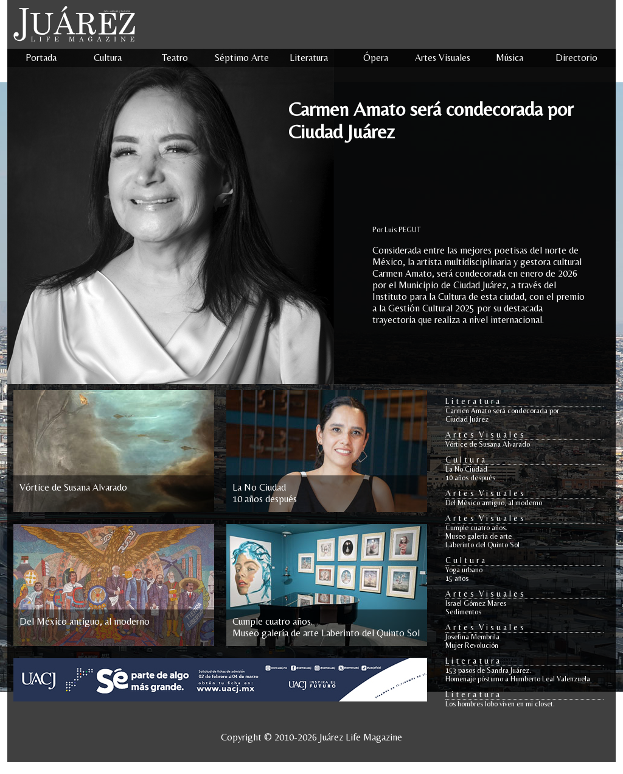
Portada (41, 57)
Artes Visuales (442, 57)
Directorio (576, 57)
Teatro (175, 57)
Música (509, 57)
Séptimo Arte (242, 57)
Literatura (309, 57)
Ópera (375, 57)
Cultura (108, 57)
